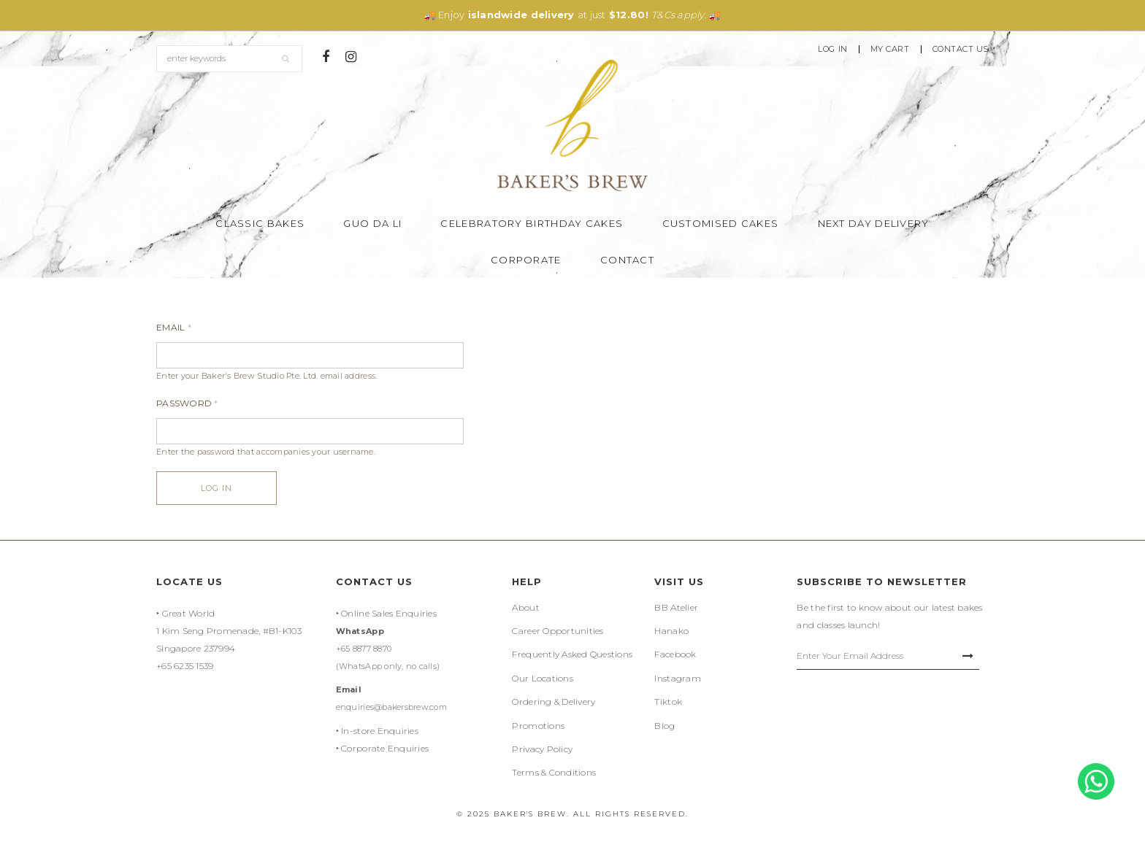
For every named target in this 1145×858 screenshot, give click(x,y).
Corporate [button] (526, 260)
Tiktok (668, 701)
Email (173, 327)
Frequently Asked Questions (572, 654)
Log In (832, 49)
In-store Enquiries (379, 730)
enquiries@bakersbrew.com (391, 707)
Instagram (677, 678)
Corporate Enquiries (385, 748)
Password (187, 403)
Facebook (675, 654)
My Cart (890, 49)
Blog (664, 725)
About (525, 607)
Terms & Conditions (554, 772)
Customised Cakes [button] (720, 223)
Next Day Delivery (874, 223)
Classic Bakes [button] (260, 223)
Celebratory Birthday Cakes (531, 223)
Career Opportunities (557, 630)
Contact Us (961, 49)
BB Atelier (676, 607)
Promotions (538, 725)
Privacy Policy (542, 748)
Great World (188, 613)
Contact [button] (627, 260)
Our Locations (542, 678)
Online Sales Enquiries (389, 613)
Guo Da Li (372, 223)
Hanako (671, 630)
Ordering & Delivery (553, 701)
